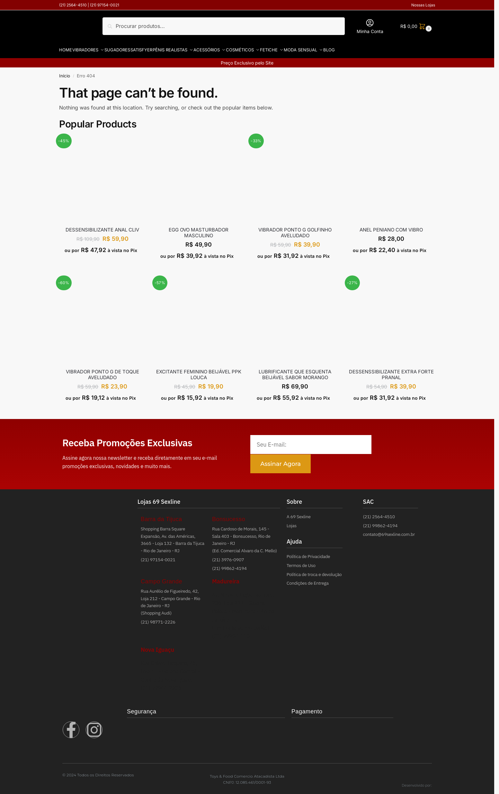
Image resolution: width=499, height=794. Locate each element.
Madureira (225, 577)
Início (64, 71)
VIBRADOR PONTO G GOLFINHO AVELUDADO (295, 229)
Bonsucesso (228, 515)
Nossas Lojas (423, 5)
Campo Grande (161, 577)
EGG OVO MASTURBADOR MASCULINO (198, 229)
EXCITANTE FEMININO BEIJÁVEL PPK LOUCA (198, 371)
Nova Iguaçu (157, 646)
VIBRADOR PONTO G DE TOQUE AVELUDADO (102, 371)
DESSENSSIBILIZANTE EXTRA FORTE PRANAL (391, 371)
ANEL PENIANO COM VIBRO (391, 226)
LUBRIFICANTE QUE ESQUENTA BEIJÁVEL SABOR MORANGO (295, 371)
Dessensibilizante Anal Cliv (102, 226)
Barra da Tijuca (161, 515)
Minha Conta (370, 26)
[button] (415, 26)
